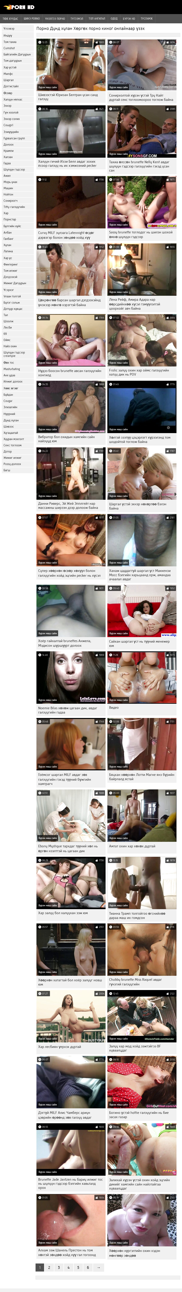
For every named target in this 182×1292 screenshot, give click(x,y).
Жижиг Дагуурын (15, 283)
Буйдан (8, 394)
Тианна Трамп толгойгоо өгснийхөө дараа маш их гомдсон (137, 915)
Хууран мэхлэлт (14, 439)
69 (5, 333)
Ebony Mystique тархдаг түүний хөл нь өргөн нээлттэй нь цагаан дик (68, 848)
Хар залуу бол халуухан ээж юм (63, 913)
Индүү (8, 35)
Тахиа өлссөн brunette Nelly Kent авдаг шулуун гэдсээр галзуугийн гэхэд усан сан (139, 166)
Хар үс (8, 258)
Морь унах (10, 182)
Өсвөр (8, 93)
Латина (8, 251)
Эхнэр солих (12, 119)
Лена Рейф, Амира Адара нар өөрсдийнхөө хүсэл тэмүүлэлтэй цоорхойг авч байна (134, 304)
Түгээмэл (77, 19)
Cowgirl (8, 125)
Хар (6, 213)
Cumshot (9, 48)
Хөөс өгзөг (11, 388)
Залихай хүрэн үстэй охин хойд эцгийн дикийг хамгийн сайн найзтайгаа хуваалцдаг (139, 1184)
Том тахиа (10, 42)
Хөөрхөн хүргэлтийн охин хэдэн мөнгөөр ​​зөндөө (134, 1253)
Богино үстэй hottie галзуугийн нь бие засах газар (139, 1115)
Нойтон (8, 194)
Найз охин (10, 346)
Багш (7, 470)
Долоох (9, 144)
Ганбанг (9, 239)
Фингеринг (11, 264)
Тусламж (146, 18)
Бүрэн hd (129, 19)
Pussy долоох (12, 464)
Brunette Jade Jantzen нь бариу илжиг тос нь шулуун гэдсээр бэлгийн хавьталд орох (70, 1183)
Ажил (7, 175)
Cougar (8, 401)
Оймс (7, 340)
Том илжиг (10, 270)
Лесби (8, 327)
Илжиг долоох (13, 381)
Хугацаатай (11, 433)
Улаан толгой (12, 296)
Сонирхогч (11, 200)
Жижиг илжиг (13, 457)
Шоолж (8, 321)
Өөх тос (9, 362)
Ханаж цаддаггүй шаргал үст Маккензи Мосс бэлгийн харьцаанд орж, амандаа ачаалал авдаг (140, 575)
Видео (114, 708)
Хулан (7, 245)
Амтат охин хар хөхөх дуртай (132, 846)
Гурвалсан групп (14, 138)
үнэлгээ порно (55, 19)
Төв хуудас (10, 19)
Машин (8, 188)
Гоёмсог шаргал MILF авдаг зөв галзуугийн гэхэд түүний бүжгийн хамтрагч (64, 779)
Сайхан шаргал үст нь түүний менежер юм (139, 643)
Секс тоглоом (13, 445)
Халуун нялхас (13, 99)
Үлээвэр (9, 28)
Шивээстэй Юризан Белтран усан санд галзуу (68, 97)
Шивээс (9, 426)
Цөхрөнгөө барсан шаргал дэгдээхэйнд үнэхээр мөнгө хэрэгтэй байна (69, 302)
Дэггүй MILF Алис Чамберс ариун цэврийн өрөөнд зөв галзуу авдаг (65, 1115)
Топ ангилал (97, 18)
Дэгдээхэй (10, 277)
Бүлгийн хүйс (12, 226)
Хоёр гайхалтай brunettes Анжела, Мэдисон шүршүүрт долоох (64, 643)
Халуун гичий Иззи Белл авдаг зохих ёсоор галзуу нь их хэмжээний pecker (67, 163)
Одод (114, 18)
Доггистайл (11, 86)
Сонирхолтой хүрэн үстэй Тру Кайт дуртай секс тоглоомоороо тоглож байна (141, 97)
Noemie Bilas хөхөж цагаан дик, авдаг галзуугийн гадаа (67, 710)
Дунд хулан (11, 420)
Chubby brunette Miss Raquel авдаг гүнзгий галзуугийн (135, 982)
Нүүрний (9, 414)
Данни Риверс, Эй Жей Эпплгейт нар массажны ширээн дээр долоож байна (68, 506)
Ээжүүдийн (11, 132)
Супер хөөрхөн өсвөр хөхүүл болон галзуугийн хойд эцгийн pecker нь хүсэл (69, 573)
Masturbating (12, 369)
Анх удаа (9, 375)
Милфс (8, 74)
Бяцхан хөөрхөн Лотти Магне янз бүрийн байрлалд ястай (141, 777)
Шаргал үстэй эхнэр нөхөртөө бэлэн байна (137, 506)
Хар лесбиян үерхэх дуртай (59, 1047)
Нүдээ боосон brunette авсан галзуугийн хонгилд (69, 373)
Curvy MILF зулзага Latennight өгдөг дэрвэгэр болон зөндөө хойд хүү (66, 235)
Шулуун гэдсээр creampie (14, 354)
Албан (8, 232)
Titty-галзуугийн (14, 207)
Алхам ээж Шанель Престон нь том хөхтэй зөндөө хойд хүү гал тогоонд (67, 1252)
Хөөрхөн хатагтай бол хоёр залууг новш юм (70, 982)
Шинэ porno (32, 18)
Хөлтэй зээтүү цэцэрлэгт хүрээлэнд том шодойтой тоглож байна (139, 439)
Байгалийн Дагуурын (17, 54)
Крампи (9, 151)
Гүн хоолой (11, 112)
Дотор (8, 451)
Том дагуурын (13, 60)
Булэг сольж (12, 302)
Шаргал (9, 80)
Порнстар (10, 219)
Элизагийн (10, 407)
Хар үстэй (10, 67)
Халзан (8, 157)
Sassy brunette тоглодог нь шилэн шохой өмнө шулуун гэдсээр (141, 234)
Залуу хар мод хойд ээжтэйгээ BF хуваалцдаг (135, 1048)
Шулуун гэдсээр (14, 169)
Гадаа (7, 163)
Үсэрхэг (9, 290)
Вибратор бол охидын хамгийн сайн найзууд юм (66, 439)
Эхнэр (7, 105)
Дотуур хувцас (13, 309)
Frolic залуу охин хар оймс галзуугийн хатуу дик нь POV (139, 372)
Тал (6, 315)
